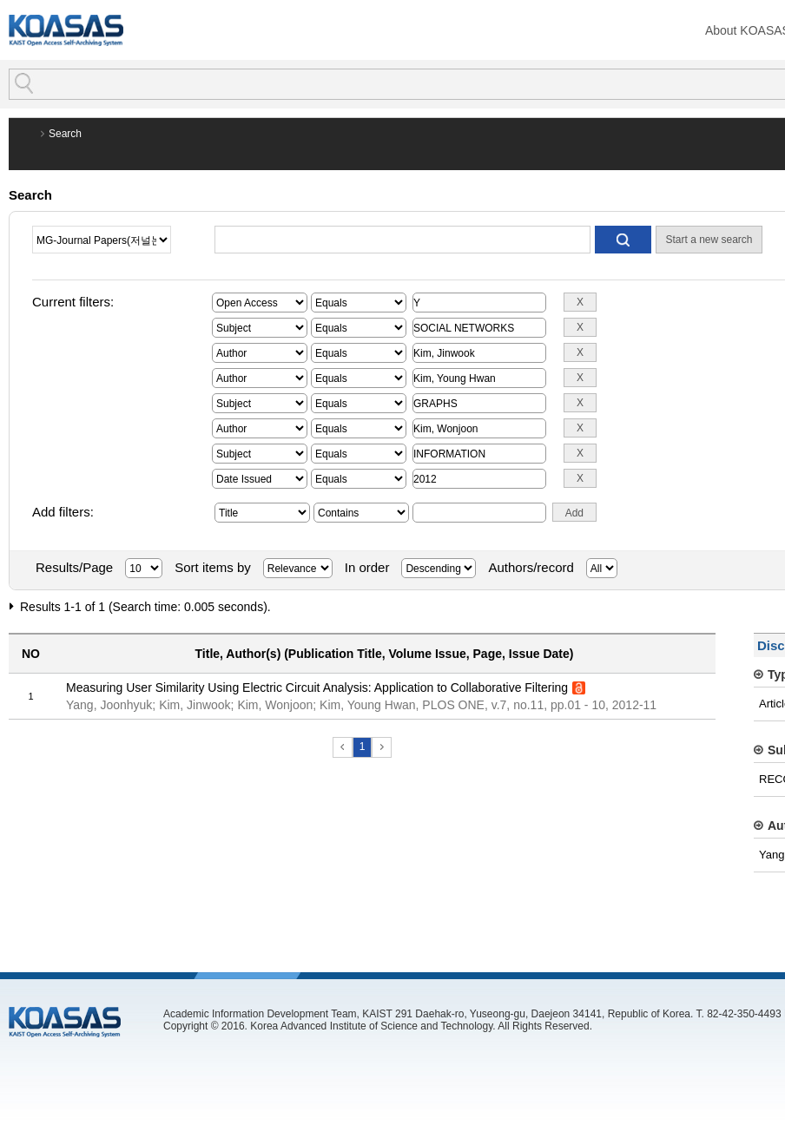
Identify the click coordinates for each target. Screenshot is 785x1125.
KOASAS (66, 30)
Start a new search (708, 240)
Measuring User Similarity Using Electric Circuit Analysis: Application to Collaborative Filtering (317, 687)
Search (65, 134)
